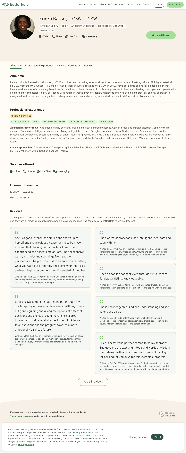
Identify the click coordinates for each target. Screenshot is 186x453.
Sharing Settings (26, 444)
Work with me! (161, 35)
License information (69, 65)
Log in (158, 4)
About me (16, 65)
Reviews (89, 65)
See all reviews (93, 382)
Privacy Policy (80, 432)
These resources (18, 416)
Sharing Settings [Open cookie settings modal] (138, 437)
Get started (175, 4)
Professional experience (39, 65)
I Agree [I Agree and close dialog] (157, 437)
